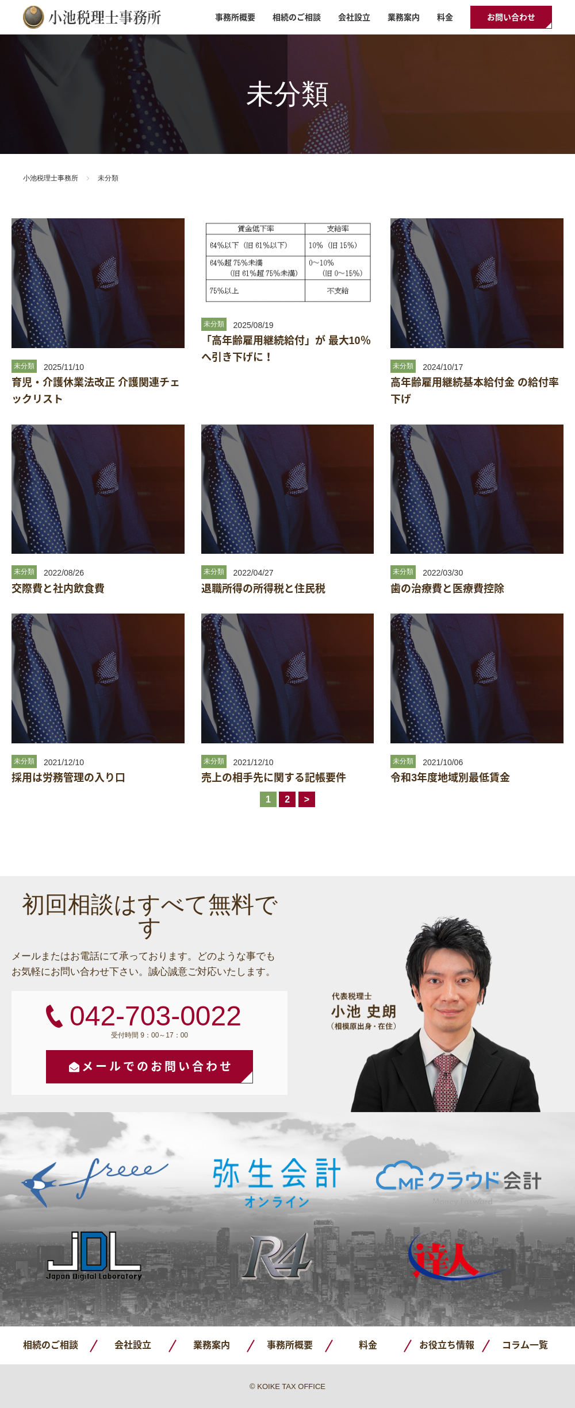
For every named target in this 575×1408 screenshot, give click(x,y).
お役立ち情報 (446, 1345)
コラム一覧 (525, 1345)
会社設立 (354, 17)
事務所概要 (235, 17)
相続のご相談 (297, 17)
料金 (445, 17)
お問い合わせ (511, 17)
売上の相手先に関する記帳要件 (273, 778)
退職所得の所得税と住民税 (263, 589)
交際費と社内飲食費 (58, 589)
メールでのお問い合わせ (157, 1066)
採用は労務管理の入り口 (68, 778)
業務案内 (404, 17)
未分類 (24, 366)
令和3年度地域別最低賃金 (450, 778)
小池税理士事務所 (92, 17)
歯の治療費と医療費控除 (447, 589)
